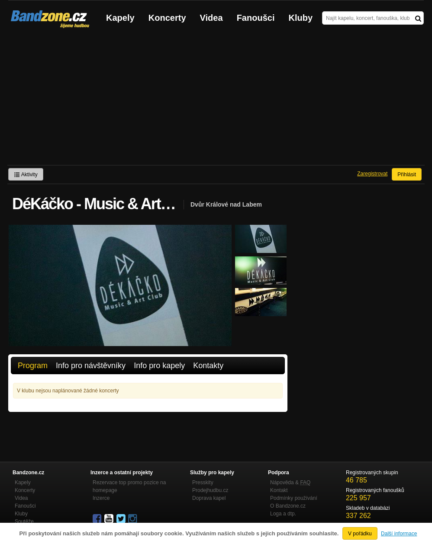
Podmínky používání (293, 498)
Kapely (120, 18)
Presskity (202, 482)
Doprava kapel (209, 498)
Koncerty (167, 18)
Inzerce (101, 498)
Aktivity (26, 175)
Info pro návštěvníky (91, 365)
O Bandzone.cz (288, 506)
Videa (211, 18)
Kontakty (208, 365)
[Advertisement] (216, 100)
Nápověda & (290, 482)
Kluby (301, 18)
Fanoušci (256, 18)
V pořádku (360, 534)
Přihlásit (406, 175)
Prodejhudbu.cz (210, 490)
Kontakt (279, 490)
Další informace (399, 534)
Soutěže (24, 521)
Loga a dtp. (283, 514)
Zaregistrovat (372, 174)
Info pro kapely (159, 365)
